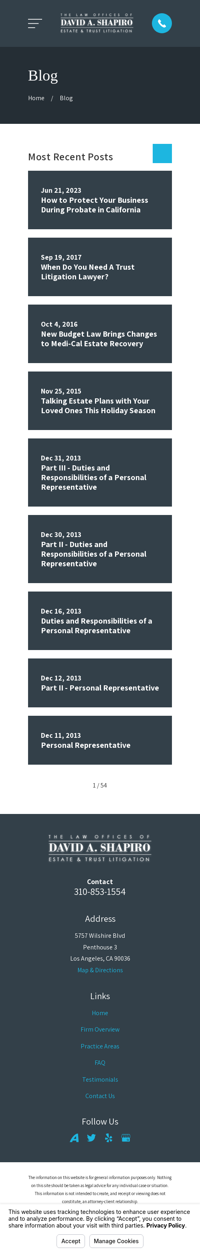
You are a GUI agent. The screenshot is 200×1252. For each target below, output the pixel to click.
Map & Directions (100, 970)
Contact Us (100, 1096)
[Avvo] (74, 1137)
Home (100, 1013)
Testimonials (100, 1079)
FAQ (100, 1062)
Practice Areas (100, 1046)
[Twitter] (91, 1137)
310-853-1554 (100, 891)
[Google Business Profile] (125, 1137)
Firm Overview (100, 1029)
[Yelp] (108, 1137)
